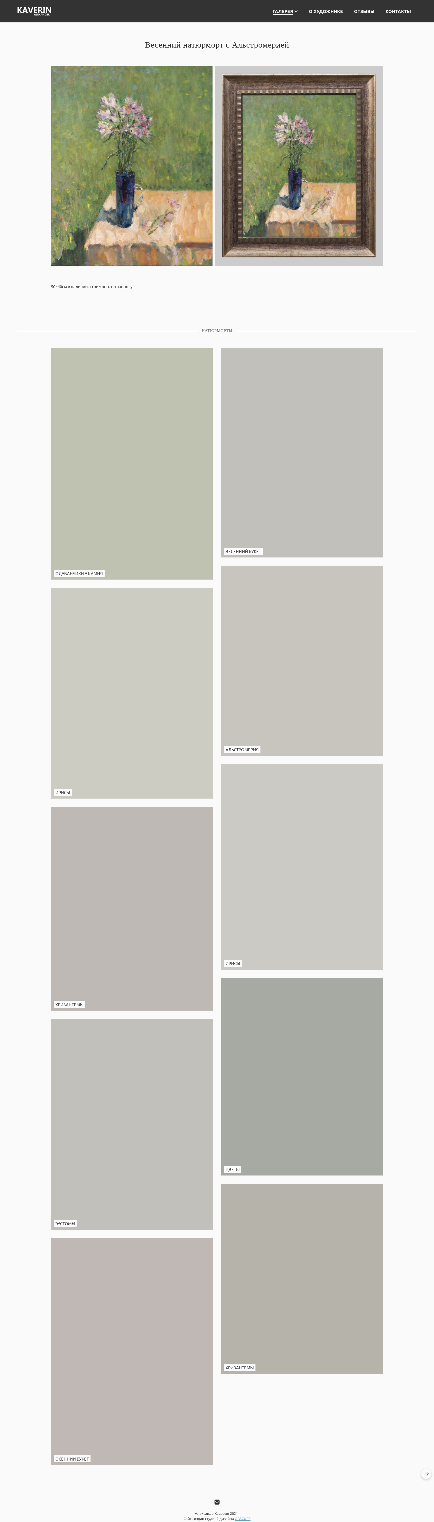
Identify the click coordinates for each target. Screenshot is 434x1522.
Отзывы (364, 11)
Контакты (398, 11)
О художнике (326, 11)
